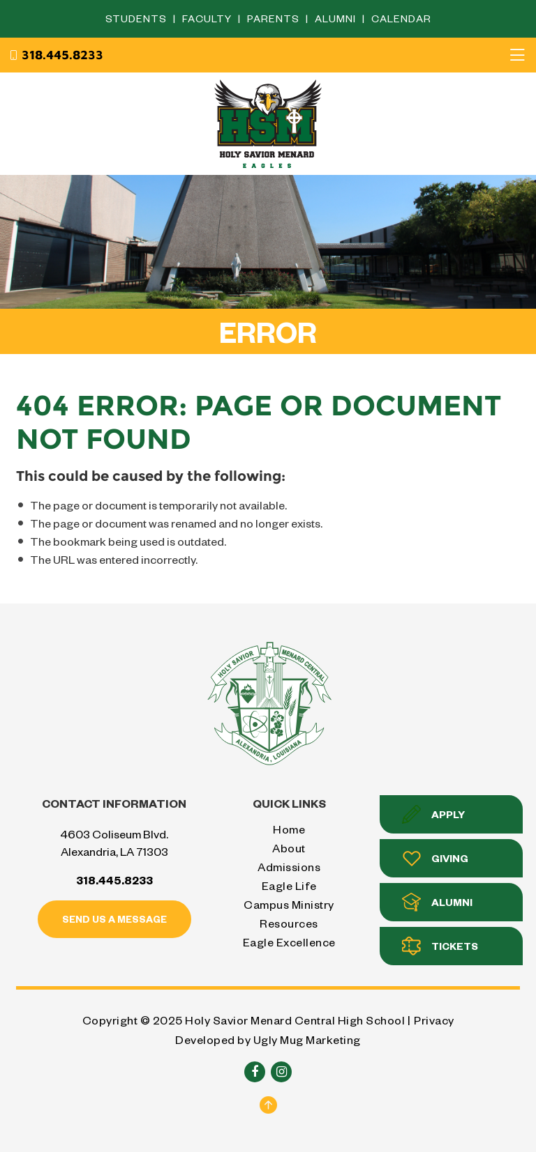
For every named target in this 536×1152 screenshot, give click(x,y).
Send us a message (114, 919)
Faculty (208, 18)
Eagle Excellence (289, 942)
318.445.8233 (55, 55)
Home (289, 829)
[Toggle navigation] (517, 55)
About (289, 847)
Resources (289, 923)
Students (137, 18)
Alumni (337, 18)
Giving (435, 858)
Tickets (440, 946)
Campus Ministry (289, 904)
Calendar (401, 18)
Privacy (434, 1020)
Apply (433, 814)
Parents (274, 18)
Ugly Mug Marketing (307, 1039)
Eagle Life (289, 885)
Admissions (289, 866)
